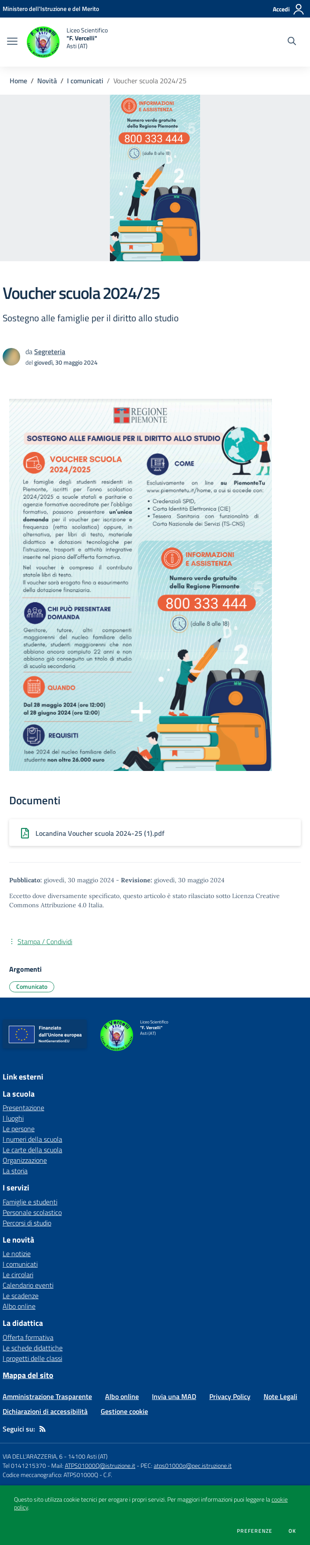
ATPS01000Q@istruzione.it (100, 1465)
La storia (15, 1170)
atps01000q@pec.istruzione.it (193, 1465)
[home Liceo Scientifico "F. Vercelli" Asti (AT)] (67, 42)
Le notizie (17, 1253)
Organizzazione (25, 1160)
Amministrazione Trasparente (47, 1396)
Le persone (19, 1128)
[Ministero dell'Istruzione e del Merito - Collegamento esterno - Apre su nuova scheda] (51, 8)
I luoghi (13, 1118)
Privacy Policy (229, 1396)
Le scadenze (21, 1295)
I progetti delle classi (32, 1358)
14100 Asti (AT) (88, 1456)
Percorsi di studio (27, 1223)
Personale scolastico (32, 1212)
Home (18, 80)
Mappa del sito (28, 1375)
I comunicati (85, 80)
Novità (47, 80)
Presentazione (23, 1107)
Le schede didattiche (33, 1348)
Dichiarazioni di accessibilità (45, 1411)
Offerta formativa (28, 1337)
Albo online (19, 1306)
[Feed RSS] (42, 1429)
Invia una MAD (174, 1396)
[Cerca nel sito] (292, 42)
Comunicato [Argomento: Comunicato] (31, 986)
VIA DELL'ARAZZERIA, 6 (33, 1456)
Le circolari (18, 1274)
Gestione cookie (124, 1411)
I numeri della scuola (32, 1139)
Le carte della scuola (32, 1149)
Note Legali (280, 1396)
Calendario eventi (28, 1285)
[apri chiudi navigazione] (12, 42)
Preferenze (254, 1531)
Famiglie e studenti (30, 1202)
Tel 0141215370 (24, 1465)
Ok (292, 1531)
